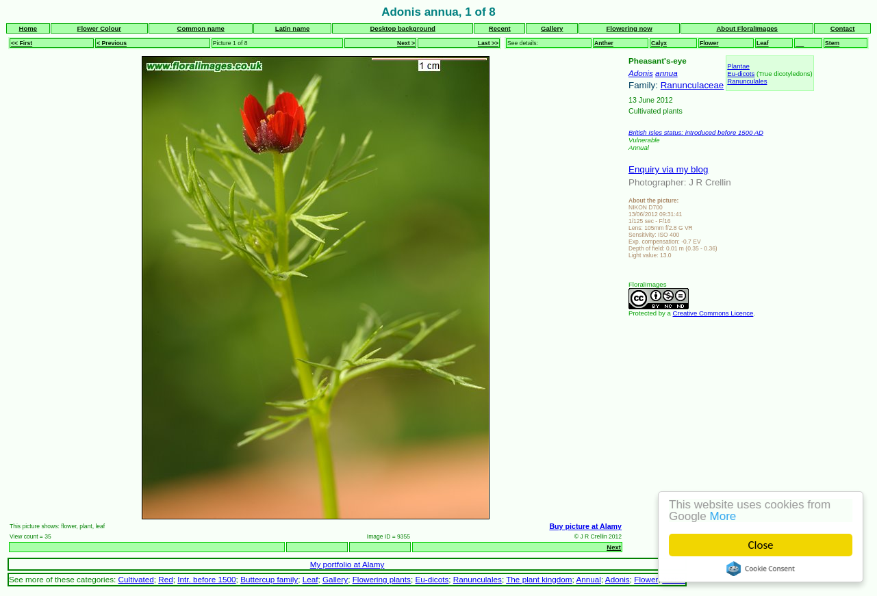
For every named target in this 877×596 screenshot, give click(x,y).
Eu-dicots (740, 73)
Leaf (763, 43)
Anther (603, 43)
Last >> (488, 43)
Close (761, 545)
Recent (500, 28)
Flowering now (629, 28)
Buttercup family (269, 579)
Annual (588, 579)
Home (28, 28)
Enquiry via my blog (668, 169)
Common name (201, 28)
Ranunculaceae (692, 85)
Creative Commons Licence (713, 313)
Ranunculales (747, 81)
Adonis (640, 72)
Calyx (659, 43)
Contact (842, 28)
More (723, 516)
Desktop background (402, 28)
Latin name (292, 28)
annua (666, 72)
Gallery (552, 28)
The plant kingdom (539, 579)
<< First (21, 43)
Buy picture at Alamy (585, 526)
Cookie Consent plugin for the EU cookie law (760, 568)
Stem (832, 43)
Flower (709, 43)
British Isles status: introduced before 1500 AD (695, 132)
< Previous (112, 43)
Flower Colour (99, 28)
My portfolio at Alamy (347, 564)
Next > (406, 43)
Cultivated (136, 579)
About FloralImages (747, 28)
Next (614, 547)
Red (165, 579)
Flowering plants (382, 579)
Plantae (738, 66)
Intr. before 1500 (206, 579)
